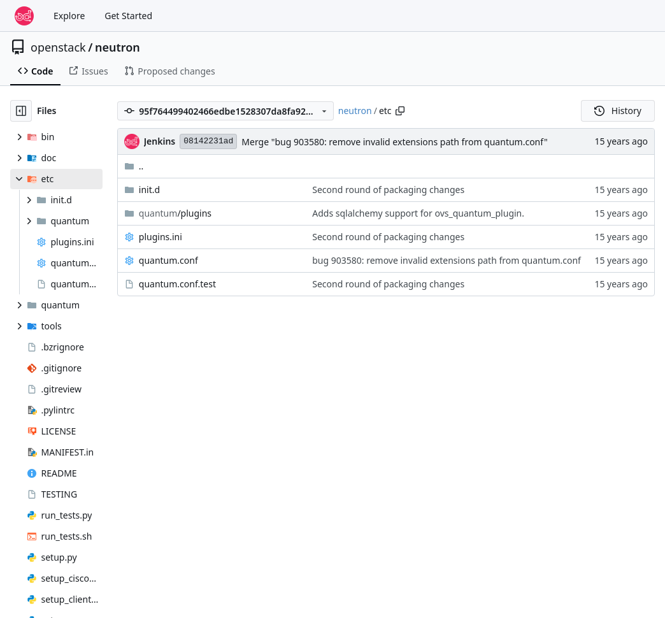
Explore (69, 16)
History (617, 110)
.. (134, 166)
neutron (117, 47)
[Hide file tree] (21, 111)
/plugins (175, 213)
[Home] (24, 15)
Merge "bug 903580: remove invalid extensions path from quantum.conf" (394, 142)
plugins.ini (160, 237)
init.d (149, 189)
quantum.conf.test (177, 284)
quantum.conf (168, 260)
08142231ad (208, 141)
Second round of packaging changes (388, 189)
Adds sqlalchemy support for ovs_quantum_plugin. (418, 213)
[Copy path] (400, 110)
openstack (58, 47)
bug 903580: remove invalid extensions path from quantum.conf (446, 260)
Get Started (128, 16)
